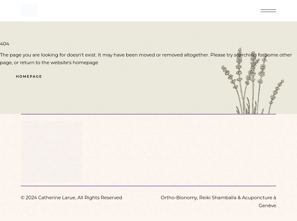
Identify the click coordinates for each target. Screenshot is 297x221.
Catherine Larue (56, 197)
